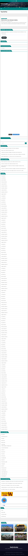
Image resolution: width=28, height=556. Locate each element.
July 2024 (2, 220)
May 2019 (2, 344)
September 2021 (3, 288)
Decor (2, 434)
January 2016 (3, 425)
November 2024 (3, 212)
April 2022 (2, 274)
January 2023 (3, 256)
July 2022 (2, 268)
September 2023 (3, 240)
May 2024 (2, 224)
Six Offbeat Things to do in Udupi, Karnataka (8, 489)
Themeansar (20, 552)
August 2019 (3, 338)
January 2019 (3, 352)
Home (4, 554)
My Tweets (2, 48)
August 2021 (3, 290)
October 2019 (3, 334)
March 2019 (3, 348)
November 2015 (3, 429)
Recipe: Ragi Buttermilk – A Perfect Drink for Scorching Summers (11, 156)
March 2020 (3, 324)
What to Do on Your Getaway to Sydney (9, 20)
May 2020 (2, 320)
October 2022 (3, 262)
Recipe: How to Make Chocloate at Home (7, 150)
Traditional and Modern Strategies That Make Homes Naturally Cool (11, 152)
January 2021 (3, 304)
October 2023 (3, 238)
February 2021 (3, 302)
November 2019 (3, 332)
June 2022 (3, 270)
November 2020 (3, 308)
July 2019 (2, 340)
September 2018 (3, 360)
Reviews (2, 442)
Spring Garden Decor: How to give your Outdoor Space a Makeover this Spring (13, 154)
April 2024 (2, 226)
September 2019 (3, 336)
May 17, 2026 (18, 529)
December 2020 (3, 306)
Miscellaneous (3, 18)
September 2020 (3, 312)
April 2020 (2, 322)
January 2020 (3, 328)
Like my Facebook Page (5, 138)
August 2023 (3, 242)
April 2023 (2, 250)
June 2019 (2, 342)
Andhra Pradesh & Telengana (5, 445)
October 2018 (3, 358)
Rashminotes (4, 4)
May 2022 (2, 272)
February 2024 (3, 230)
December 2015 (3, 427)
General (2, 440)
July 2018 (2, 364)
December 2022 (3, 258)
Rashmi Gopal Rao (9, 21)
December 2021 (3, 282)
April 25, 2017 (4, 21)
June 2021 (2, 294)
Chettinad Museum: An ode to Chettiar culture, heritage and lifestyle (11, 487)
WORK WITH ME (22, 554)
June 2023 (3, 246)
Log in (2, 510)
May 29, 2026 (4, 529)
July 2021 (2, 292)
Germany (2, 455)
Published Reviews (13, 554)
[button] (23, 8)
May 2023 (2, 248)
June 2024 (3, 222)
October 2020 (3, 310)
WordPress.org (3, 516)
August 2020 (3, 314)
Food (2, 438)
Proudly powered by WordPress (9, 552)
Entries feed (3, 512)
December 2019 (3, 330)
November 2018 (3, 356)
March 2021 (3, 300)
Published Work (18, 554)
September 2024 (3, 216)
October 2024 (3, 214)
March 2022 (3, 276)
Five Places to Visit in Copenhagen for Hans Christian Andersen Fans (11, 483)
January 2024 (3, 232)
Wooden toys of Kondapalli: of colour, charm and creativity (10, 485)
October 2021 (3, 286)
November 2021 (3, 284)
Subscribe (4, 37)
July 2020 (2, 316)
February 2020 (3, 326)
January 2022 (3, 280)
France (2, 453)
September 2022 (3, 264)
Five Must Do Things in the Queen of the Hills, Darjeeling (10, 148)
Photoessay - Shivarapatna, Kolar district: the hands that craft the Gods (12, 481)
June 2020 (3, 318)
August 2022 (3, 266)
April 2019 (2, 346)
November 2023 (3, 236)
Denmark (2, 451)
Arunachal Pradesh (4, 447)
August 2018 (3, 362)
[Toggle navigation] (26, 8)
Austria (2, 449)
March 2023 (3, 252)
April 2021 (2, 298)
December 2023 (3, 234)
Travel (6, 18)
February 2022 (3, 278)
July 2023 (2, 244)
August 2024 (3, 218)
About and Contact (8, 554)
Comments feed (3, 514)
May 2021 (2, 296)
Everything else (3, 436)
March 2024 (3, 228)
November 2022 (3, 260)
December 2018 (3, 354)
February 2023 (3, 254)
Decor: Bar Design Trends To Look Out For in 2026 (15, 170)
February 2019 (3, 350)
